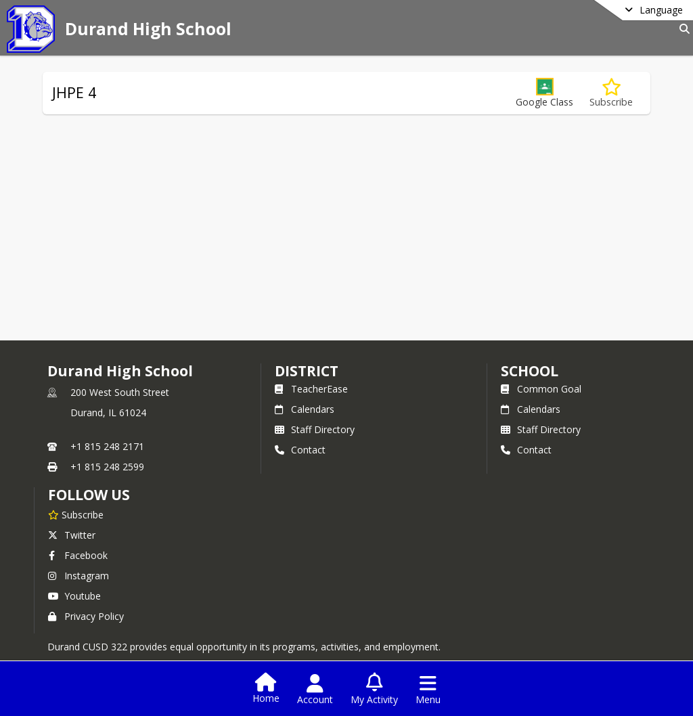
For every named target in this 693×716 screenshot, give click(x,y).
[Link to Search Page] (682, 28)
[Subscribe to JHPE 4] (611, 93)
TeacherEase (311, 388)
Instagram (78, 575)
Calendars (304, 409)
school (529, 370)
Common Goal (541, 388)
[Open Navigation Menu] (428, 690)
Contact (300, 449)
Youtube (74, 595)
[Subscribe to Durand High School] (76, 514)
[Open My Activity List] (374, 690)
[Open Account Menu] (315, 690)
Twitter (71, 535)
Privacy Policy (86, 616)
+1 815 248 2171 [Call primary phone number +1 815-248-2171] (107, 446)
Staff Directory (315, 429)
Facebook (78, 555)
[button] (544, 93)
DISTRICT (306, 370)
